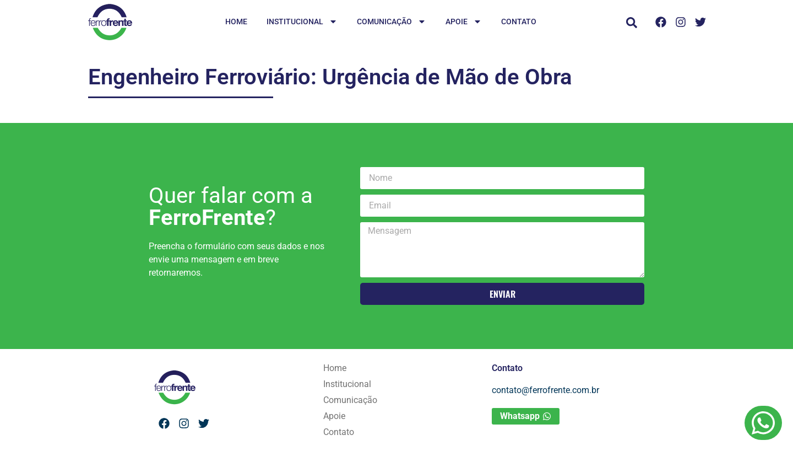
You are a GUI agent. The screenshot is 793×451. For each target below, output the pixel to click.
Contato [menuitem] (518, 21)
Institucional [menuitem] (302, 22)
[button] (631, 22)
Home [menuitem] (236, 21)
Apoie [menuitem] (464, 22)
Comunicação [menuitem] (391, 22)
